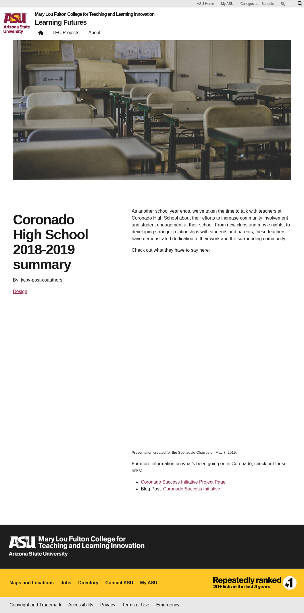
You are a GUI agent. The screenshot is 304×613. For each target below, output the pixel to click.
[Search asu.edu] (300, 3)
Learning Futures (60, 22)
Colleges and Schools (257, 4)
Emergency (167, 604)
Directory (88, 582)
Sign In (286, 3)
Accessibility (80, 604)
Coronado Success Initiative (191, 488)
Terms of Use (135, 604)
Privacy (107, 604)
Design (20, 291)
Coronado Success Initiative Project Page (183, 482)
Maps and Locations (31, 582)
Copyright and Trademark (35, 604)
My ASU (227, 4)
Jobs (66, 582)
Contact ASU (119, 582)
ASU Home (205, 4)
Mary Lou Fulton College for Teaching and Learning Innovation (94, 14)
